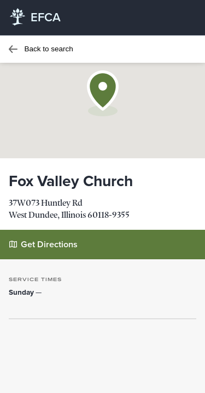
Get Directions (43, 244)
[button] (103, 93)
